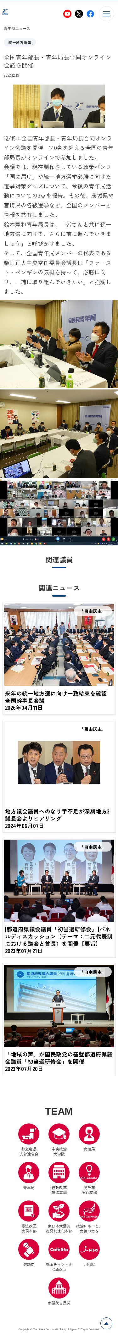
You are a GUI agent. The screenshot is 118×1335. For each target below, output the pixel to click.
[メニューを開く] (106, 13)
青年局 (28, 1177)
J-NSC (89, 1254)
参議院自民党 (59, 1292)
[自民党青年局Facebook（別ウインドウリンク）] (90, 14)
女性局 (89, 1139)
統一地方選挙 (19, 42)
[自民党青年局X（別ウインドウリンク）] (79, 14)
